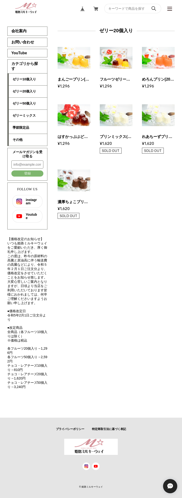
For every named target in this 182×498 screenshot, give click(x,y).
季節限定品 (21, 127)
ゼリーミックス (24, 115)
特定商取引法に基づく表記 (109, 429)
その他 (18, 140)
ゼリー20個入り (24, 91)
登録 (27, 173)
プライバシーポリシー (70, 429)
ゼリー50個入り (24, 103)
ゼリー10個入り (24, 79)
